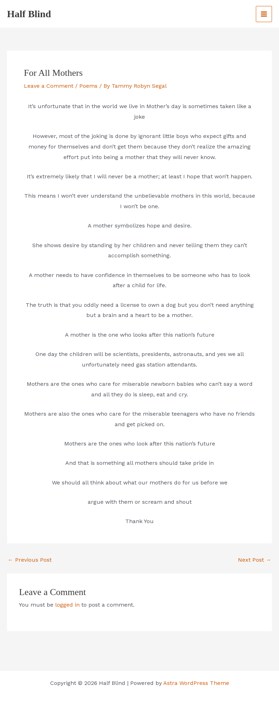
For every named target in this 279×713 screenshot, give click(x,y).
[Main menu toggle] (264, 14)
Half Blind (29, 13)
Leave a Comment (48, 85)
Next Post (254, 560)
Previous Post (30, 560)
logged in (67, 604)
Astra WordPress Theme (196, 683)
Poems (88, 85)
